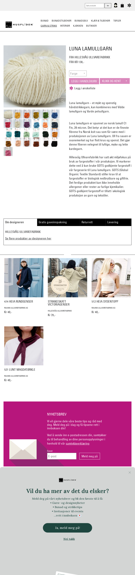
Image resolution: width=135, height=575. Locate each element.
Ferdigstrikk (32, 43)
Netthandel (53, 475)
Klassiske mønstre (77, 43)
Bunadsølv (81, 20)
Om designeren (14, 222)
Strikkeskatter (121, 43)
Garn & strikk (49, 25)
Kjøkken (78, 25)
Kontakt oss (24, 475)
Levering (112, 222)
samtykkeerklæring (77, 443)
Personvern (82, 475)
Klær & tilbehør (100, 20)
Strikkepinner (100, 43)
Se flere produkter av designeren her (28, 238)
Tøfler (117, 20)
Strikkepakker (13, 43)
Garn (46, 43)
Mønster (58, 43)
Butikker (91, 25)
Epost (50, 451)
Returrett (87, 222)
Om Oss (111, 475)
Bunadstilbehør (61, 20)
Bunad (45, 20)
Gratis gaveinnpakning (53, 222)
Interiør (65, 25)
